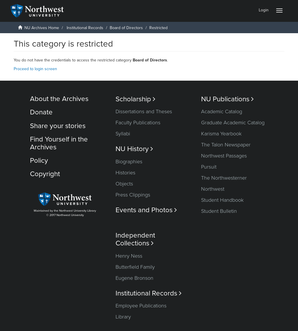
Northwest (212, 189)
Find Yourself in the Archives (59, 143)
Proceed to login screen (35, 68)
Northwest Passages (224, 156)
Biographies (129, 161)
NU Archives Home (41, 27)
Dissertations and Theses (144, 111)
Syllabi (123, 133)
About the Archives (59, 99)
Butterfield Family (135, 267)
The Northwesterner (224, 178)
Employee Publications (141, 305)
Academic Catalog (221, 111)
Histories (125, 172)
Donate (41, 112)
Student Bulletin (219, 211)
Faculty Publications (138, 122)
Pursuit (209, 167)
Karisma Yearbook (221, 133)
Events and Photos (146, 210)
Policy (39, 160)
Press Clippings (133, 195)
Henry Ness (129, 256)
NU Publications (227, 99)
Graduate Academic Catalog (233, 122)
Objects (124, 183)
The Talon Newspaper (226, 144)
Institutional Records (85, 27)
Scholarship (135, 99)
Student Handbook (222, 200)
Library (123, 317)
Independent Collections (135, 239)
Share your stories (58, 126)
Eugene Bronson (134, 278)
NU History (134, 149)
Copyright (45, 174)
